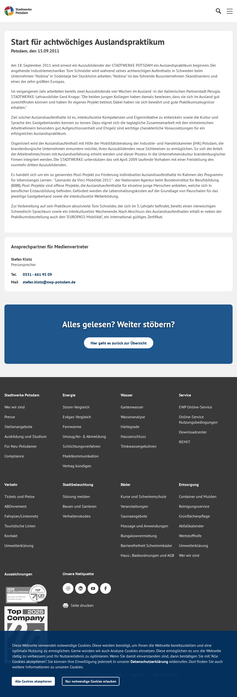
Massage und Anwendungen (144, 525)
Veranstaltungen (134, 506)
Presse (9, 416)
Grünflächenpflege (194, 516)
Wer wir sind (14, 407)
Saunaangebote (134, 516)
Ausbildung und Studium (25, 436)
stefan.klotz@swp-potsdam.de (49, 281)
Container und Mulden (197, 496)
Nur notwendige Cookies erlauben (90, 681)
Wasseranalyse (133, 416)
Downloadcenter (193, 432)
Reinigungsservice (194, 506)
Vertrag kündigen (77, 465)
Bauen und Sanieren (79, 506)
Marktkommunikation (81, 456)
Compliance (14, 456)
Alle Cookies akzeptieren (33, 681)
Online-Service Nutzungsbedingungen (198, 419)
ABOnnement (15, 506)
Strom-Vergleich (76, 407)
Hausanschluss (133, 436)
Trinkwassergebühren (138, 446)
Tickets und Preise (19, 496)
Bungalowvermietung (139, 535)
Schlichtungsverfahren (81, 446)
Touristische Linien (20, 525)
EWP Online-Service (195, 407)
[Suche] (218, 11)
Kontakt (10, 535)
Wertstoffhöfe (190, 535)
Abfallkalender (191, 525)
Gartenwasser (132, 407)
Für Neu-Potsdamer (20, 446)
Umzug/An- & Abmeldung (84, 436)
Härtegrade (130, 426)
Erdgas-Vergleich (77, 416)
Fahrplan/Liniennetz (21, 516)
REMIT (184, 441)
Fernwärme (72, 426)
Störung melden (76, 496)
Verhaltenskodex (77, 516)
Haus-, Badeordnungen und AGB (147, 555)
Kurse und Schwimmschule (143, 496)
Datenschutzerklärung (149, 661)
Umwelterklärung (19, 545)
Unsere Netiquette (78, 573)
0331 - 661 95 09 (37, 274)
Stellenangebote (18, 426)
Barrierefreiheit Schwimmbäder (146, 545)
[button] (229, 11)
